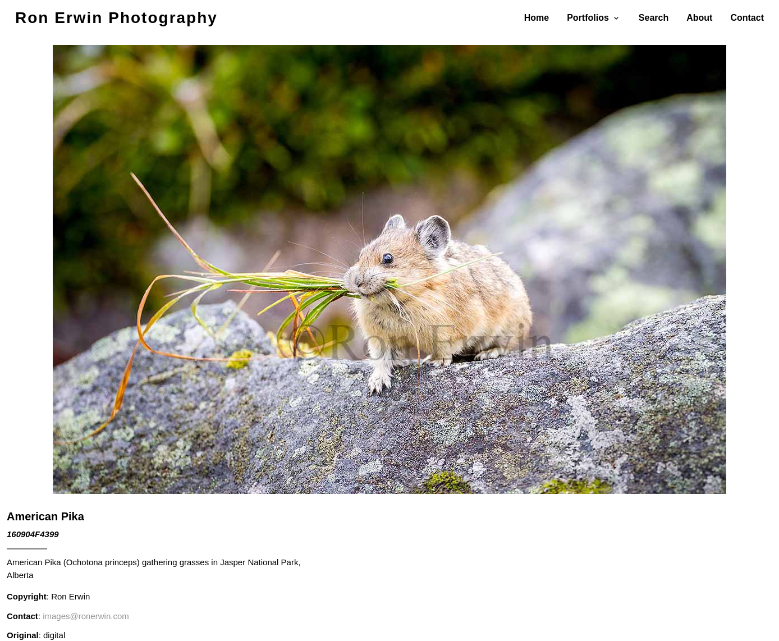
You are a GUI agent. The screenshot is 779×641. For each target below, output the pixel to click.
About (699, 17)
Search (653, 17)
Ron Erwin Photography (116, 17)
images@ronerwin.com (86, 616)
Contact (747, 17)
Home (536, 17)
